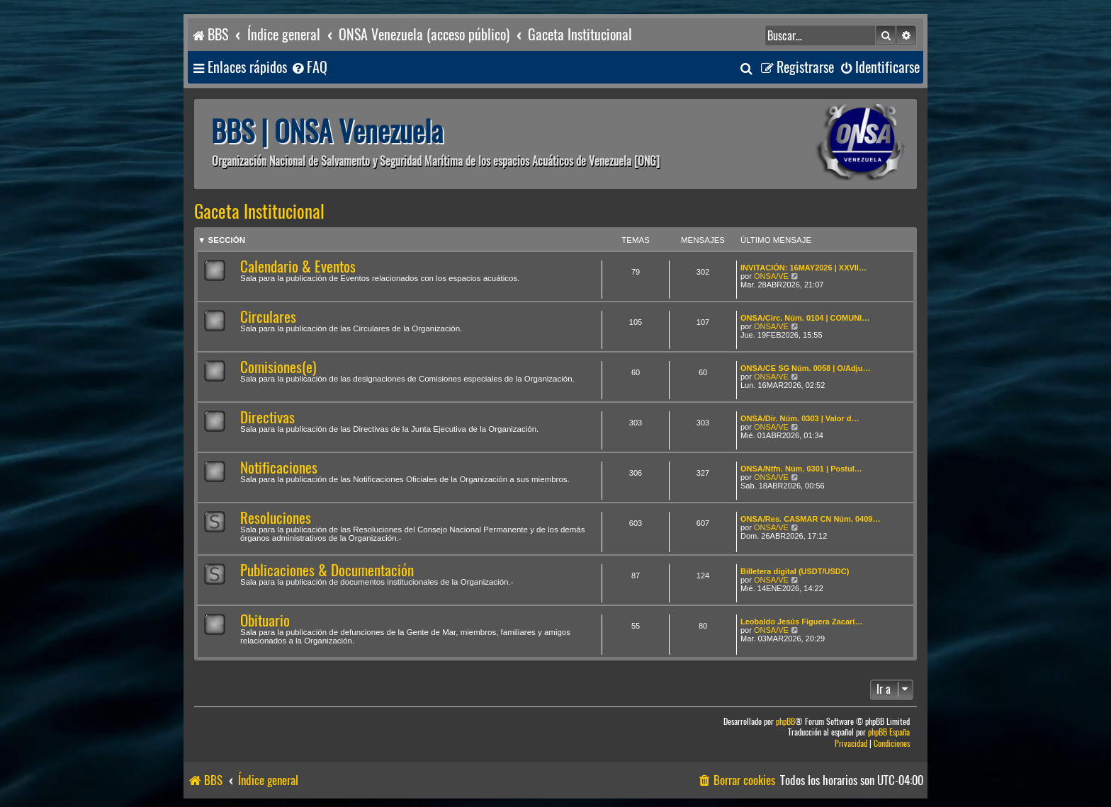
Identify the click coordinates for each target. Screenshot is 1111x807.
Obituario (265, 620)
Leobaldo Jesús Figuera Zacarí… (801, 621)
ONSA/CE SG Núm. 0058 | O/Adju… (805, 368)
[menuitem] (309, 68)
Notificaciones (278, 467)
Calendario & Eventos (298, 266)
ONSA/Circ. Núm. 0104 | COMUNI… (804, 318)
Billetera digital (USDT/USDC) (794, 571)
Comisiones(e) (278, 367)
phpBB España (889, 732)
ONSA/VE (771, 276)
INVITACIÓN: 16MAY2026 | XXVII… (803, 267)
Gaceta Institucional (259, 212)
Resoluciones (275, 518)
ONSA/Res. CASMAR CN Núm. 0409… (810, 519)
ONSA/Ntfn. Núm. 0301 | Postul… (801, 468)
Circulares (268, 317)
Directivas (267, 417)
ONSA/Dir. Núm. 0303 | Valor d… (799, 418)
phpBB (785, 721)
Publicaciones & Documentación (327, 570)
